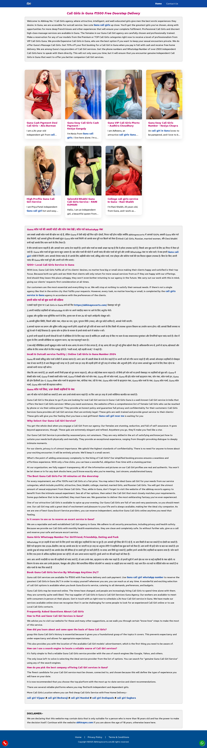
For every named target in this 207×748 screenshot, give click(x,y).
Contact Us (172, 3)
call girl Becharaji (58, 697)
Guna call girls (102, 25)
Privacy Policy (95, 737)
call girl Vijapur (36, 697)
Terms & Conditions (118, 737)
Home (158, 3)
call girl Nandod (80, 697)
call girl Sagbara (126, 697)
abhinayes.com (84, 722)
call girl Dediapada (103, 697)
